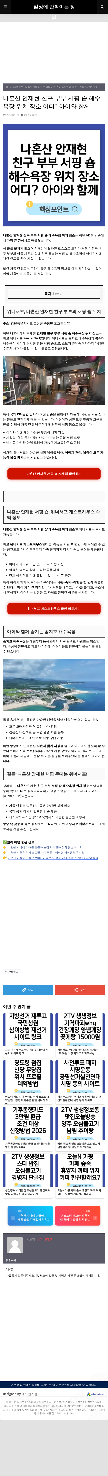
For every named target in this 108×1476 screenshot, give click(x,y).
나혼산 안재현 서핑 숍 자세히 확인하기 (54, 474)
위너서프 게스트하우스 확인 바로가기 (54, 609)
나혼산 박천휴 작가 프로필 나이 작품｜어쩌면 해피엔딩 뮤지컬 (46, 852)
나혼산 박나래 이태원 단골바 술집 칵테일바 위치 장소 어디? (44, 847)
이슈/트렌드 (16, 87)
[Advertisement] (54, 51)
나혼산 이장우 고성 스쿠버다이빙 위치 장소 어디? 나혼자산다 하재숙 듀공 (53, 858)
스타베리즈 (12, 115)
